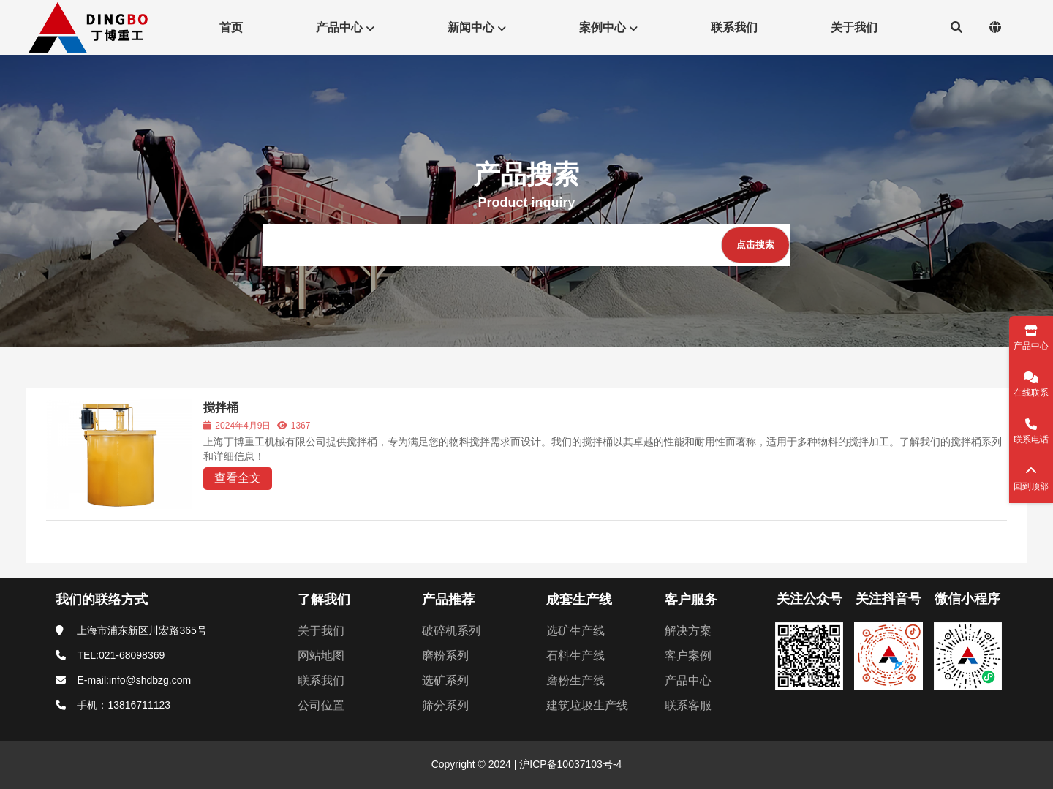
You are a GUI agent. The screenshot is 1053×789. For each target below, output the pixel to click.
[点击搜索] (755, 245)
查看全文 (237, 478)
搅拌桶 (220, 407)
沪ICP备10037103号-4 (569, 764)
